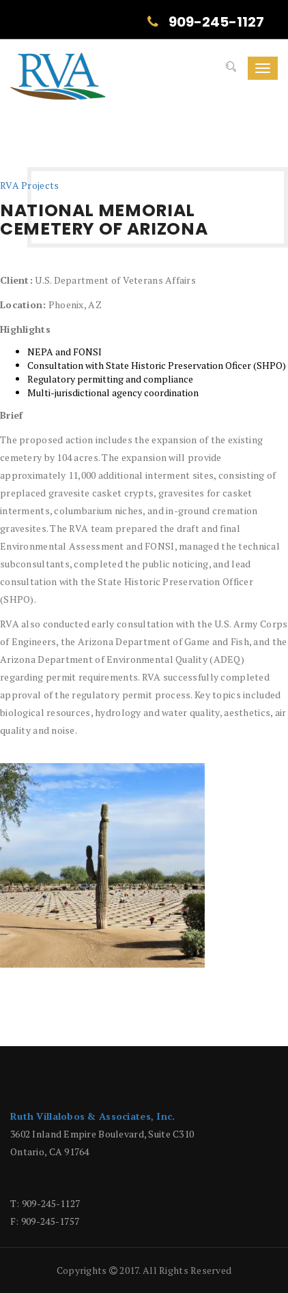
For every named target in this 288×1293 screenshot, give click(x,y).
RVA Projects (29, 185)
